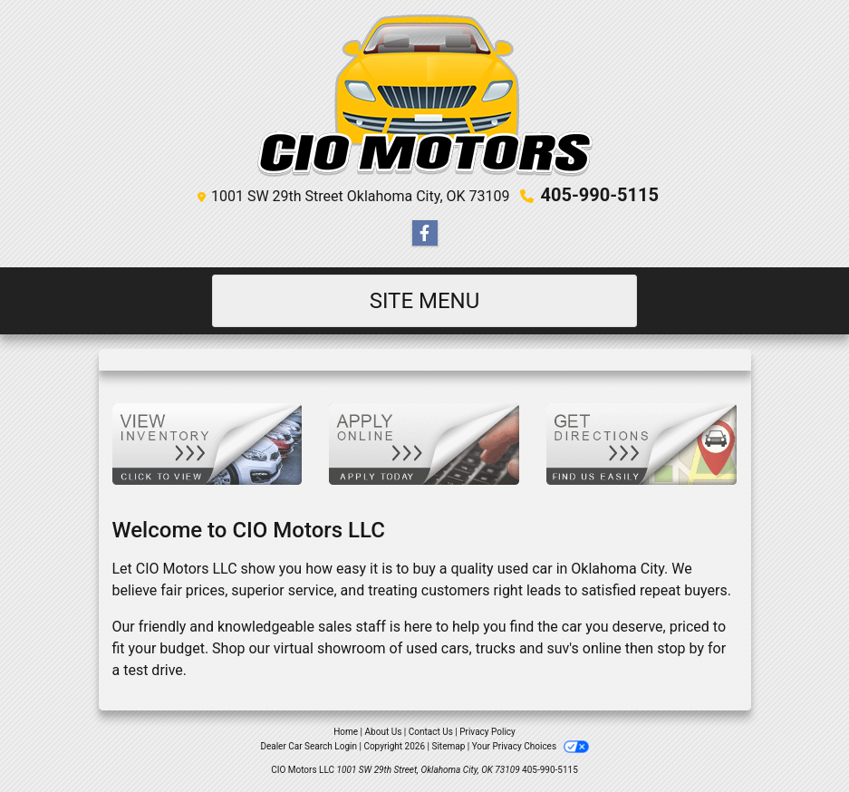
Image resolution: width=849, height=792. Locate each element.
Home (345, 732)
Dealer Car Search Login (308, 746)
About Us (383, 732)
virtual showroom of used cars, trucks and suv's (426, 648)
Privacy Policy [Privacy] (487, 732)
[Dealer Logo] (425, 95)
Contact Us (431, 732)
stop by (680, 648)
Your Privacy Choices (530, 746)
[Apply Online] (424, 442)
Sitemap (448, 746)
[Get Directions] (641, 442)
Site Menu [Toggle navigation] (425, 301)
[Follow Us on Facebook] (425, 233)
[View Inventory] (207, 442)
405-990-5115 (599, 195)
